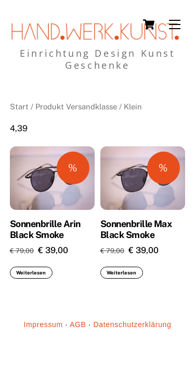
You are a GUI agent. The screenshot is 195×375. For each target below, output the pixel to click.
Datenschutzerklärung (132, 324)
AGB (78, 324)
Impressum (43, 324)
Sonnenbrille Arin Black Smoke (45, 229)
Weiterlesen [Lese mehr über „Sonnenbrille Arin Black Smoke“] (31, 273)
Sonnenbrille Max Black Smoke (136, 229)
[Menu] (174, 25)
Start (19, 106)
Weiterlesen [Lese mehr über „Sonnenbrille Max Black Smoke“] (121, 273)
